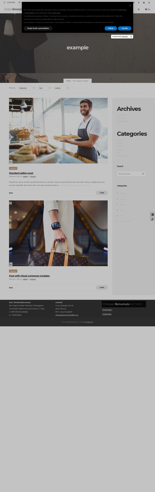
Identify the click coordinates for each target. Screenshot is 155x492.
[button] (130, 5)
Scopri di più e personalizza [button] (38, 28)
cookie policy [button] (56, 13)
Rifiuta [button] (110, 28)
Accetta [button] (125, 28)
